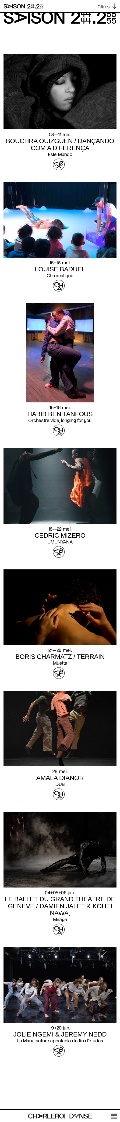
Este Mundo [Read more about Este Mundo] (60, 154)
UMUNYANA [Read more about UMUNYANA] (60, 541)
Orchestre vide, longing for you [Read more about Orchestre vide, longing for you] (60, 420)
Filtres (103, 6)
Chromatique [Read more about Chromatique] (60, 275)
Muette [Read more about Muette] (60, 663)
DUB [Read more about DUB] (60, 784)
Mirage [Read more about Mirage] (60, 919)
